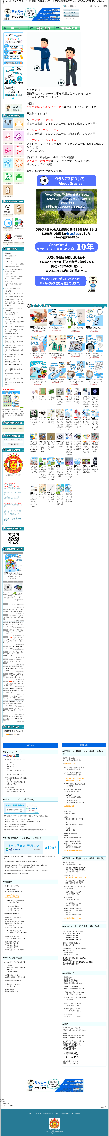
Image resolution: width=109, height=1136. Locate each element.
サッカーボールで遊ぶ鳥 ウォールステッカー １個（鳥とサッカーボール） (60, 419)
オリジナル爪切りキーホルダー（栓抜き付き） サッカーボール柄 (13, 690)
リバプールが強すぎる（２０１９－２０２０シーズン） (14, 330)
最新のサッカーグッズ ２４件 (14, 294)
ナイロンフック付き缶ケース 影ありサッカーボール (13, 710)
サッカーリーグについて (12, 359)
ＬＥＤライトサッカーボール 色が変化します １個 (86, 465)
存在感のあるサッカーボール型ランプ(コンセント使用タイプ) (13, 617)
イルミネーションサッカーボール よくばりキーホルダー (77, 396)
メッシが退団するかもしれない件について (14, 370)
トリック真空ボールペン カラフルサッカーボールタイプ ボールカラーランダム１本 (86, 443)
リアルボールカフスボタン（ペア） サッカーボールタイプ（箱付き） (13, 631)
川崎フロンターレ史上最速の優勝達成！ (14, 383)
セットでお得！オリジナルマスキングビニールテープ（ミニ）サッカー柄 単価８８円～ (60, 495)
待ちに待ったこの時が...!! (12, 362)
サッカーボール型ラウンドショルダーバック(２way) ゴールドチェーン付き (13, 624)
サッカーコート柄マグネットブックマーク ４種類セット (75, 320)
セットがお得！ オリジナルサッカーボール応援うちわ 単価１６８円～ (60, 467)
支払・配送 (37, 1113)
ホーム (15, 28)
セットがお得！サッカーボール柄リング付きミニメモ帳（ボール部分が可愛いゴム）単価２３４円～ (69, 444)
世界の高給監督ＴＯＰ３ (12, 333)
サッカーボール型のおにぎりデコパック (51, 416)
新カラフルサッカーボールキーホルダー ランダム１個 (77, 466)
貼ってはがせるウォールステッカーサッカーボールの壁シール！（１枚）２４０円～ (34, 495)
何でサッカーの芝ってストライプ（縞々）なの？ (14, 355)
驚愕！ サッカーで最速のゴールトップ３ (14, 337)
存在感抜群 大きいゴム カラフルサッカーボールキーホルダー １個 (38, 320)
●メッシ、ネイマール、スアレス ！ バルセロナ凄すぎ (14, 277)
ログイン (71, 10)
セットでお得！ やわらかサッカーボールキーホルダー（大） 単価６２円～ (13, 703)
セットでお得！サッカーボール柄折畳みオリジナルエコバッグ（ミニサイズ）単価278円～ (42, 468)
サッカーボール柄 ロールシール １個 (56, 371)
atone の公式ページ (14, 874)
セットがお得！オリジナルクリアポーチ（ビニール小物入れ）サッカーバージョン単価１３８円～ (51, 469)
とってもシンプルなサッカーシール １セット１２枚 (75, 372)
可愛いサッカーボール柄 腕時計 (95, 464)
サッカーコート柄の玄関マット (51, 394)
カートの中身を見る (13, 423)
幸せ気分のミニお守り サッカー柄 (42, 491)
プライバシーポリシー (66, 1113)
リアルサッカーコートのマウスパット (42, 395)
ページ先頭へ (102, 1107)
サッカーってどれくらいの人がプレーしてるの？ (14, 342)
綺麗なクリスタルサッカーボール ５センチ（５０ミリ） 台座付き (13, 661)
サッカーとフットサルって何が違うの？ (14, 379)
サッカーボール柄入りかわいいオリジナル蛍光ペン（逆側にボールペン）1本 (69, 419)
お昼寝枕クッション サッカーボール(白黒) (34, 417)
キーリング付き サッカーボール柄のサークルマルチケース (60, 396)
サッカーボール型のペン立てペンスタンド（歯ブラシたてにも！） (42, 442)
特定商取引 (8, 253)
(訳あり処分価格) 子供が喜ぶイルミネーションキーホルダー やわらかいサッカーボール (69, 468)
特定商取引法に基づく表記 (50, 1113)
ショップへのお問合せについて (14, 296)
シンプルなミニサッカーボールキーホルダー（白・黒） (94, 320)
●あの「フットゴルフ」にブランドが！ (14, 285)
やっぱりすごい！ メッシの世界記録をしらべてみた (14, 346)
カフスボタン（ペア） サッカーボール (42, 416)
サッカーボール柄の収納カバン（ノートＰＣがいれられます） (18, 590)
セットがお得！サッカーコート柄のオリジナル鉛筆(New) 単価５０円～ (13, 718)
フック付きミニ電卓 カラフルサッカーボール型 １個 (34, 465)
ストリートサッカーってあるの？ (13, 365)
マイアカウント (71, 15)
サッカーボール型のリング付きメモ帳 (60, 440)
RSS (9, 734)
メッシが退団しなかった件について (14, 374)
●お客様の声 (8, 274)
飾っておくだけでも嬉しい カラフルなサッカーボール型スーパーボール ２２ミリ (14, 565)
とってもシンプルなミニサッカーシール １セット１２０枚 (94, 372)
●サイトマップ (9, 261)
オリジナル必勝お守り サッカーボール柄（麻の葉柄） (56, 346)
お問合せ (67, 28)
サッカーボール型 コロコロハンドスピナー (34, 395)
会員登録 (71, 13)
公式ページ (11, 826)
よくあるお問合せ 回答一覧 (13, 299)
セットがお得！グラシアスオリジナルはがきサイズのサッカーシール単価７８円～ (13, 410)
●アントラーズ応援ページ (12, 288)
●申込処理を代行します (12, 266)
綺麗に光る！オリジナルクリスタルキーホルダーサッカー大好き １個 (86, 397)
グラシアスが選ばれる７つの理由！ (14, 351)
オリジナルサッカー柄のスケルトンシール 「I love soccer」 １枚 (13, 653)
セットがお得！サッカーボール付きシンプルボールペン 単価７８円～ (13, 683)
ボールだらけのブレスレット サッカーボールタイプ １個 (38, 346)
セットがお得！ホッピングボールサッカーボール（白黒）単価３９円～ (69, 494)
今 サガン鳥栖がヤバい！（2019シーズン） (13, 313)
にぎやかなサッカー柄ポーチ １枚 (75, 345)
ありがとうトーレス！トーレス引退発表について (14, 318)
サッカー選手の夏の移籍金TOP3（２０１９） (14, 323)
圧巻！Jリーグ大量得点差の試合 (14, 326)
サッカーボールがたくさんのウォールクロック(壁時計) (8, 589)
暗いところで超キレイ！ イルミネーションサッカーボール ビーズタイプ (95, 397)
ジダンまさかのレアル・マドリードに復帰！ (14, 309)
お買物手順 (8, 291)
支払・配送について (41, 28)
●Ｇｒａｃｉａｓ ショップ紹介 (14, 264)
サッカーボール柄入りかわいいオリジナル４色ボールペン (51, 493)
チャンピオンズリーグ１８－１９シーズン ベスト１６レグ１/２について (14, 303)
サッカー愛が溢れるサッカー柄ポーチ (56, 319)
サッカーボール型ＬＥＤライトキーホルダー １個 (86, 417)
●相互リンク (8, 281)
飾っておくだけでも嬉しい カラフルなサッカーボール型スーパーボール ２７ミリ (13, 676)
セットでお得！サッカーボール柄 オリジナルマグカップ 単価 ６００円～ (95, 419)
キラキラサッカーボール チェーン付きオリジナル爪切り (51, 441)
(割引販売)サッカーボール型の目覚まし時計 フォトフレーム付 (77, 418)
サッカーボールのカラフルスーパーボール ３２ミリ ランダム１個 (13, 668)
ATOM (17, 734)
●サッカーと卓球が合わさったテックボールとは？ (14, 270)
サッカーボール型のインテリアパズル (69, 395)
